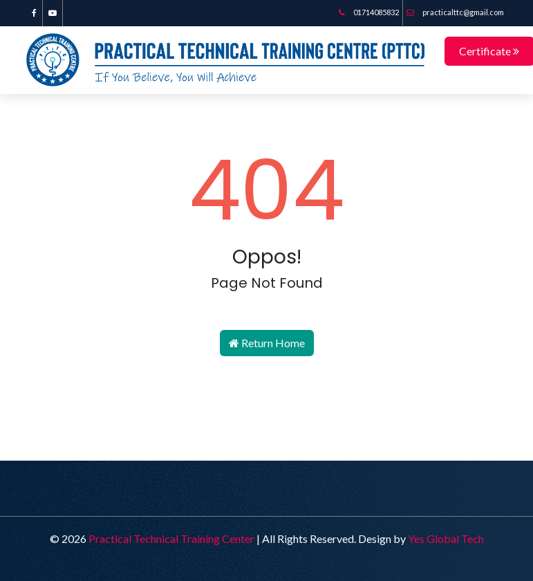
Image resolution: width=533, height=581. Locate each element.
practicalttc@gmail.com (455, 12)
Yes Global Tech (446, 537)
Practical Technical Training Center (171, 537)
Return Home (267, 342)
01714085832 (369, 12)
